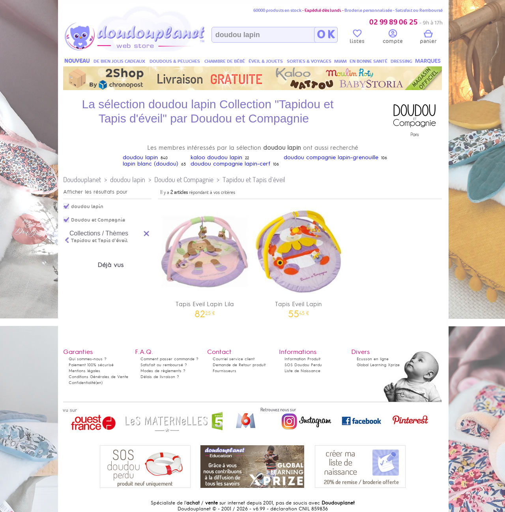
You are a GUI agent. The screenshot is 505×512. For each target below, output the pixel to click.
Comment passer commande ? (169, 359)
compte (393, 38)
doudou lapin (140, 157)
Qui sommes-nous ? (88, 359)
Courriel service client (233, 359)
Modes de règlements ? (162, 371)
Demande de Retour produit (239, 365)
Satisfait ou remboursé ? (163, 365)
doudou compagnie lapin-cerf (230, 164)
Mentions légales (84, 371)
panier (428, 38)
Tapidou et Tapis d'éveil (254, 179)
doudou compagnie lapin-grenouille (331, 157)
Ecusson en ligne (373, 359)
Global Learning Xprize (378, 365)
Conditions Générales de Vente (98, 377)
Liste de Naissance (302, 371)
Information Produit (302, 359)
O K (326, 35)
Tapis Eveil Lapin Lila (205, 259)
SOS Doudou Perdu (303, 365)
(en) (99, 382)
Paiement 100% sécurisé (91, 365)
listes (357, 38)
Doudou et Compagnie (183, 179)
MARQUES (428, 61)
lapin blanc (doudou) (150, 164)
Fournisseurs (224, 371)
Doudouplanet (82, 179)
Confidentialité (82, 382)
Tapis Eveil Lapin (299, 259)
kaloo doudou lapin (216, 157)
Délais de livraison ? (159, 377)
